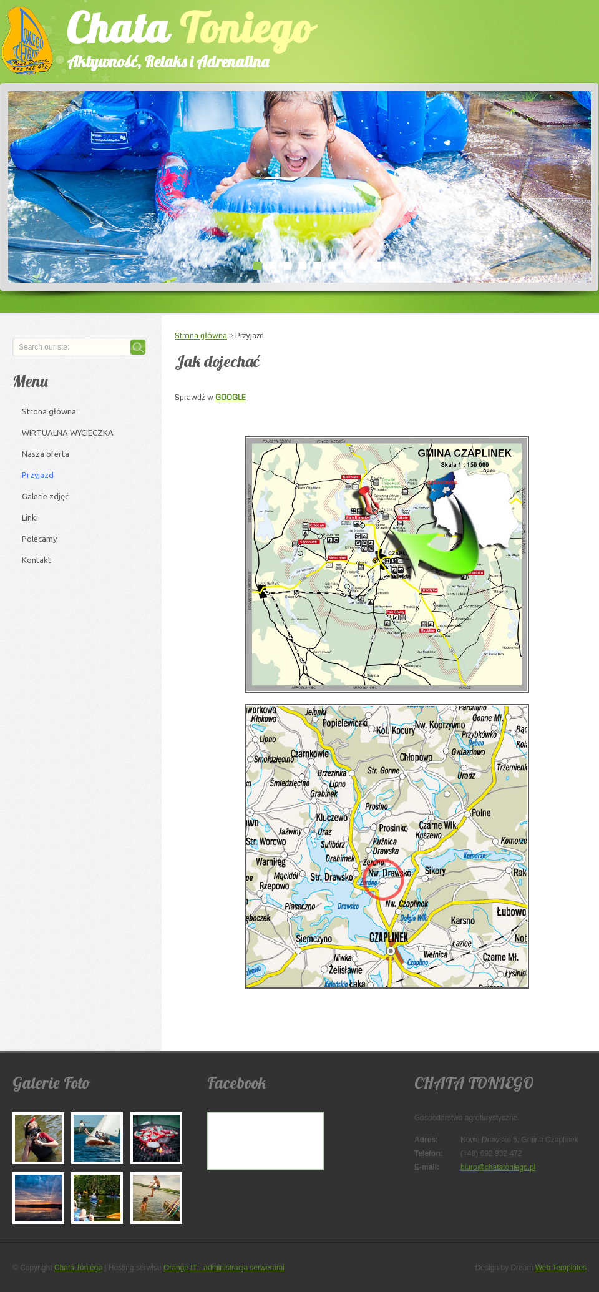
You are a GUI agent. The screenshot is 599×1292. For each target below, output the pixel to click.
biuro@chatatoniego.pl (497, 1167)
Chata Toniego (78, 1267)
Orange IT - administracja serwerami (224, 1267)
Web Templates (561, 1267)
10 (392, 265)
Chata (177, 36)
